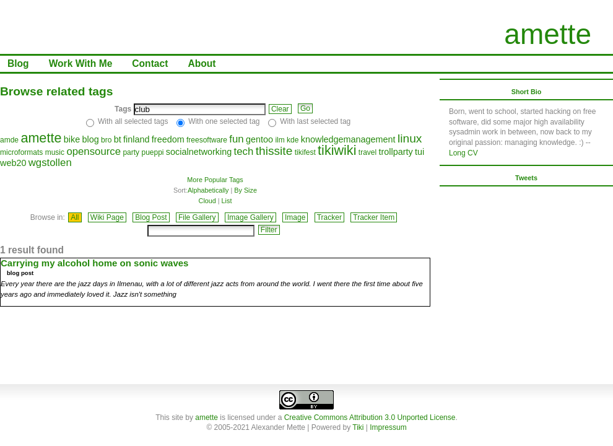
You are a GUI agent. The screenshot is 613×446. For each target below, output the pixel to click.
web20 (13, 163)
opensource (93, 151)
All (75, 217)
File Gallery (197, 217)
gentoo (259, 139)
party (131, 152)
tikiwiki (337, 150)
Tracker (329, 217)
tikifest (305, 152)
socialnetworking (199, 152)
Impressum (388, 427)
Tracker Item (373, 217)
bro (106, 140)
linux (410, 138)
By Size (245, 190)
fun (236, 139)
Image (295, 217)
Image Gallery (250, 217)
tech (244, 151)
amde (9, 140)
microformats (21, 152)
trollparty (396, 152)
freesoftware (206, 140)
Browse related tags (56, 91)
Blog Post (151, 217)
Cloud (207, 200)
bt (117, 139)
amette (547, 34)
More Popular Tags (215, 179)
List (227, 200)
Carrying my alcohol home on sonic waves (94, 263)
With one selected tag (223, 121)
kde (292, 140)
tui (419, 152)
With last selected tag (315, 121)
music (54, 152)
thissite (274, 150)
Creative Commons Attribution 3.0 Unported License (370, 417)
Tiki (357, 427)
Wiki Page (107, 217)
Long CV (463, 153)
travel (367, 152)
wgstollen (50, 162)
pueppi (152, 152)
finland (136, 139)
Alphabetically (208, 190)
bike (72, 139)
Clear (280, 109)
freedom (168, 139)
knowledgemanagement (348, 139)
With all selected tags (133, 121)
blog (90, 139)
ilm (279, 140)
